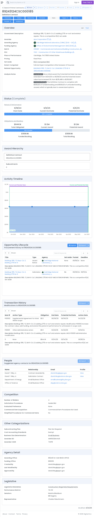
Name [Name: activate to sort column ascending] (7, 370)
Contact (11, 514)
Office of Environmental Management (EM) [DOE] (55, 46)
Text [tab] (87, 28)
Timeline (42, 18)
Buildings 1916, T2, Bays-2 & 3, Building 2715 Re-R (15, 262)
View (82, 373)
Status (19, 18)
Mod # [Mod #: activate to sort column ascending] (7, 315)
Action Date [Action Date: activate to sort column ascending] (83, 315)
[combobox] (37, 2)
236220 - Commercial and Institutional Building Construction (57, 49)
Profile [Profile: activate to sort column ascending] (82, 370)
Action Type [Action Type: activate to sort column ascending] (17, 315)
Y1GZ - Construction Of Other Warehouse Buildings (53, 52)
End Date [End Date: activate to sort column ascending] (54, 315)
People (7, 21)
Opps (65, 18)
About (5, 514)
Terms (18, 514)
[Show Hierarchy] (50, 39)
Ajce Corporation (40, 39)
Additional (19, 21)
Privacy (24, 514)
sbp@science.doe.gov (59, 383)
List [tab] (82, 28)
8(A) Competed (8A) (42, 62)
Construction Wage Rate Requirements (63, 487)
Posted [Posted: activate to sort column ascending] (75, 257)
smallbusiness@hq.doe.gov (61, 380)
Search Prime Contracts (13, 8)
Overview (8, 18)
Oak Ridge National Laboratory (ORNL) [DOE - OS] (55, 43)
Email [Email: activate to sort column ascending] (53, 370)
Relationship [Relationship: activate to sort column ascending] (33, 370)
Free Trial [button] (87, 2)
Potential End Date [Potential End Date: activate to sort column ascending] (68, 315)
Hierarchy (30, 18)
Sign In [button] (76, 2)
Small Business (53, 435)
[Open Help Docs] (25, 8)
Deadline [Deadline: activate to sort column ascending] (84, 257)
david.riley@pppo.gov (59, 373)
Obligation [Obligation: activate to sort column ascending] (45, 315)
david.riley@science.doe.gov (61, 376)
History (76, 18)
